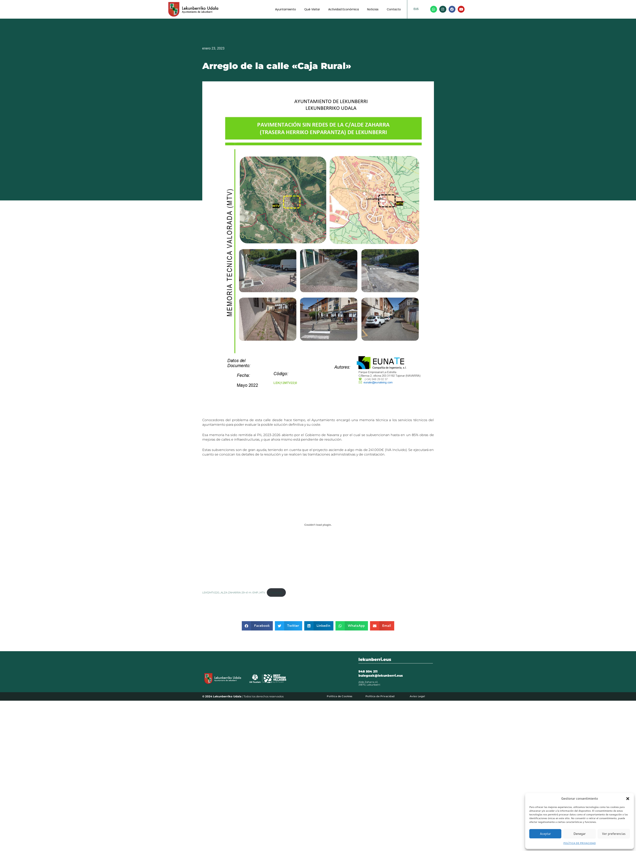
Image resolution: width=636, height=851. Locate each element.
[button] (628, 799)
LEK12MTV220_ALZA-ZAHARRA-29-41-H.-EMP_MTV (236, 592)
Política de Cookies (339, 696)
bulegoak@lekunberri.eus (380, 676)
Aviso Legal (417, 696)
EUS (416, 9)
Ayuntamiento (285, 9)
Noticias (372, 9)
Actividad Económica (343, 9)
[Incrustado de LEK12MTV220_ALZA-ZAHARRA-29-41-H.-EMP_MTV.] (318, 525)
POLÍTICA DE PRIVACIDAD (579, 843)
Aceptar (545, 834)
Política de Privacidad (380, 696)
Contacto (394, 9)
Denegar (580, 834)
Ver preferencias (613, 834)
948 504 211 (367, 672)
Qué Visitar (312, 9)
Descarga (282, 592)
